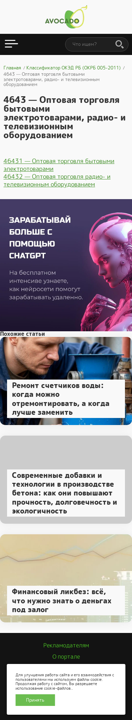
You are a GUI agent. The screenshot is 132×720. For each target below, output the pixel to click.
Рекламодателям (66, 645)
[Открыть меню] (11, 44)
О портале (66, 657)
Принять (35, 700)
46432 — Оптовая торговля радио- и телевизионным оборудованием (57, 180)
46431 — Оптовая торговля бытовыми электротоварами (59, 165)
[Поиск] (119, 44)
